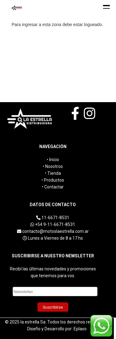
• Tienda (53, 173)
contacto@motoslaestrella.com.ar (55, 231)
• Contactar (53, 186)
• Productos (52, 180)
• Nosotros (53, 166)
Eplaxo (80, 328)
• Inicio (53, 159)
